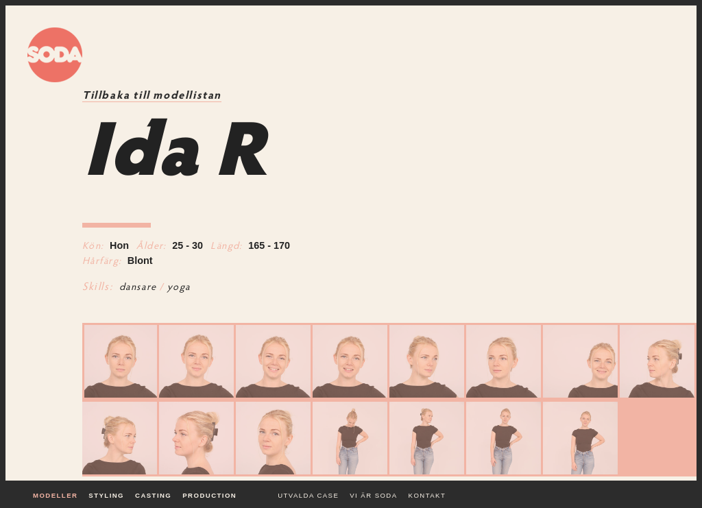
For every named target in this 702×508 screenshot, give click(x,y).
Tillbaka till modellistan (151, 95)
